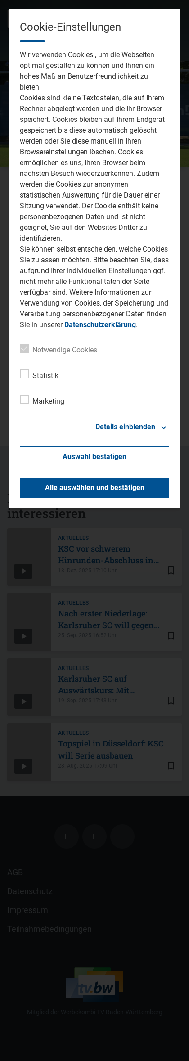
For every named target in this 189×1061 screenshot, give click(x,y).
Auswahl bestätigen (94, 456)
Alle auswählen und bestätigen (94, 487)
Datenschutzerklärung (100, 324)
